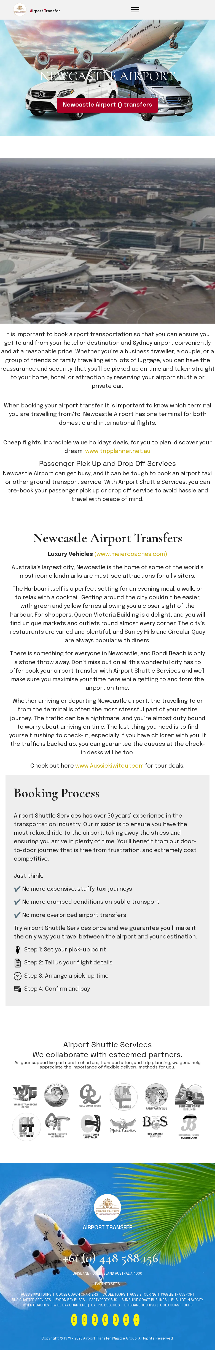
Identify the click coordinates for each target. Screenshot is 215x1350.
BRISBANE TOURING (140, 1320)
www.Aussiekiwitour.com (109, 766)
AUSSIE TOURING (143, 1309)
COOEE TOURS (114, 1309)
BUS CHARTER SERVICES (32, 1315)
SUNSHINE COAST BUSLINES (144, 1315)
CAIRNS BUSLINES (106, 1320)
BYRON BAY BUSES (70, 1315)
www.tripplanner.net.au (117, 451)
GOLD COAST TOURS (176, 1320)
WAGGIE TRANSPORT (177, 1309)
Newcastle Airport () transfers (107, 105)
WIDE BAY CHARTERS (70, 1320)
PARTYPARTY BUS (103, 1315)
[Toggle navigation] (135, 9)
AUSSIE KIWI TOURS (36, 1309)
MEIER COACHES (36, 1320)
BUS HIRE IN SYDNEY (187, 1315)
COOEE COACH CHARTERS (76, 1309)
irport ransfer (45, 11)
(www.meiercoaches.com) (130, 554)
